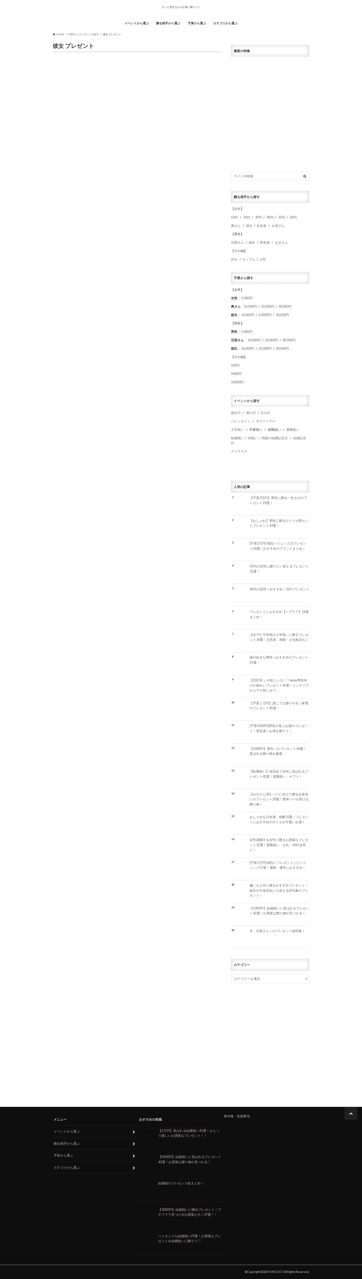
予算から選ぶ (197, 23)
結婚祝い (237, 438)
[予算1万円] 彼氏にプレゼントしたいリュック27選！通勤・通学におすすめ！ (278, 865)
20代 (246, 217)
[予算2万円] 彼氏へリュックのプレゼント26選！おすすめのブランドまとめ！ (278, 545)
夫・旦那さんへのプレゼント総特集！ (277, 931)
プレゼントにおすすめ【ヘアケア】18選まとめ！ (279, 614)
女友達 (261, 226)
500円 (235, 365)
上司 (262, 259)
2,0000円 (265, 315)
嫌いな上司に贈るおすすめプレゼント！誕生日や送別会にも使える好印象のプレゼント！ (279, 890)
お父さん (281, 242)
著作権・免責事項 (237, 1116)
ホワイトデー (265, 421)
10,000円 (250, 306)
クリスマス (239, 451)
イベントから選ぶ (137, 23)
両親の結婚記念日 (275, 438)
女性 (237, 209)
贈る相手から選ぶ (168, 23)
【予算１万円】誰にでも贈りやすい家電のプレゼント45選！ (279, 705)
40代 (270, 217)
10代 (234, 217)
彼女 (249, 226)
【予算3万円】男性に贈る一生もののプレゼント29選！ (278, 500)
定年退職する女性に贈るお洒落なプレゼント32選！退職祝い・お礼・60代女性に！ (279, 845)
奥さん (236, 226)
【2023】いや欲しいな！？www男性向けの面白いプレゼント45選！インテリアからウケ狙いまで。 (279, 685)
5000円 (236, 374)
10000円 (237, 382)
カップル (248, 259)
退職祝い (292, 429)
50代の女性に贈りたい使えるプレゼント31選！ (279, 568)
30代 (258, 217)
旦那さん (237, 242)
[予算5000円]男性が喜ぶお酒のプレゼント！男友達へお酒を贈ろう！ (279, 728)
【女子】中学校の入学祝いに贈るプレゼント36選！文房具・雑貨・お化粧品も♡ (279, 637)
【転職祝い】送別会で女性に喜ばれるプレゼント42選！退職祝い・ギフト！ (279, 773)
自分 (234, 259)
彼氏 (252, 242)
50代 (281, 217)
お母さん (278, 226)
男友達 (265, 242)
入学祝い (237, 429)
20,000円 (267, 306)
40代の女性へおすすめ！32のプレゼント (279, 589)
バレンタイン (241, 421)
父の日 (265, 413)
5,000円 (247, 298)
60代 (293, 217)
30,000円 (285, 306)
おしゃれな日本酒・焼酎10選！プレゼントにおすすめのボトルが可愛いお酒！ (279, 819)
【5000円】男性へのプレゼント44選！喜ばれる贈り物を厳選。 (278, 751)
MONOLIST (274, 1272)
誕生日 (236, 413)
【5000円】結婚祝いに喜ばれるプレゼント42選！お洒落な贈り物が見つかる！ (279, 910)
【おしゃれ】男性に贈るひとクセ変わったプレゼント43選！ (279, 523)
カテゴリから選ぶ (225, 23)
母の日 (251, 413)
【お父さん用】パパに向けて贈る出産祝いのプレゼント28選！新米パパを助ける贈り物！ (279, 799)
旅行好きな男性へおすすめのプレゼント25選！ (279, 659)
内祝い (253, 438)
